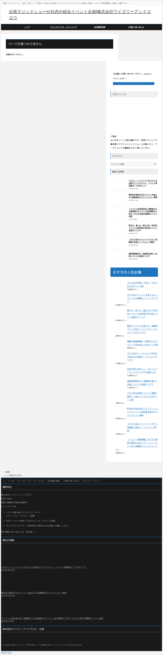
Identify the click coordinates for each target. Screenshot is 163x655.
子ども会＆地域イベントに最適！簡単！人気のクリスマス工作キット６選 (142, 396)
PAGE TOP (6, 652)
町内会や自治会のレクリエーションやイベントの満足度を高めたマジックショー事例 (142, 412)
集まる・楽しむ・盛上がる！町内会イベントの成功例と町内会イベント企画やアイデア (143, 228)
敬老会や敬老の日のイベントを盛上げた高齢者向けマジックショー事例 (143, 195)
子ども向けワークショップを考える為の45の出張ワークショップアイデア (142, 356)
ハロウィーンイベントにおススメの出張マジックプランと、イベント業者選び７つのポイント (143, 183)
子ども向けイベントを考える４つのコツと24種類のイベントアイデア (142, 298)
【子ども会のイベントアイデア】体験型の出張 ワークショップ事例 (143, 240)
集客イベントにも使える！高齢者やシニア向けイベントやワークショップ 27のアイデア (142, 329)
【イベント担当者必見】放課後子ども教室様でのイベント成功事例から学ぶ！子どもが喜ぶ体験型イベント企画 (143, 213)
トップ (10, 481)
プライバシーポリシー (91, 481)
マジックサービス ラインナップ (30, 481)
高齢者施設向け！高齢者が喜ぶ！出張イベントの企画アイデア (143, 254)
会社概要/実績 (53, 481)
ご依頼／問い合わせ (71, 481)
